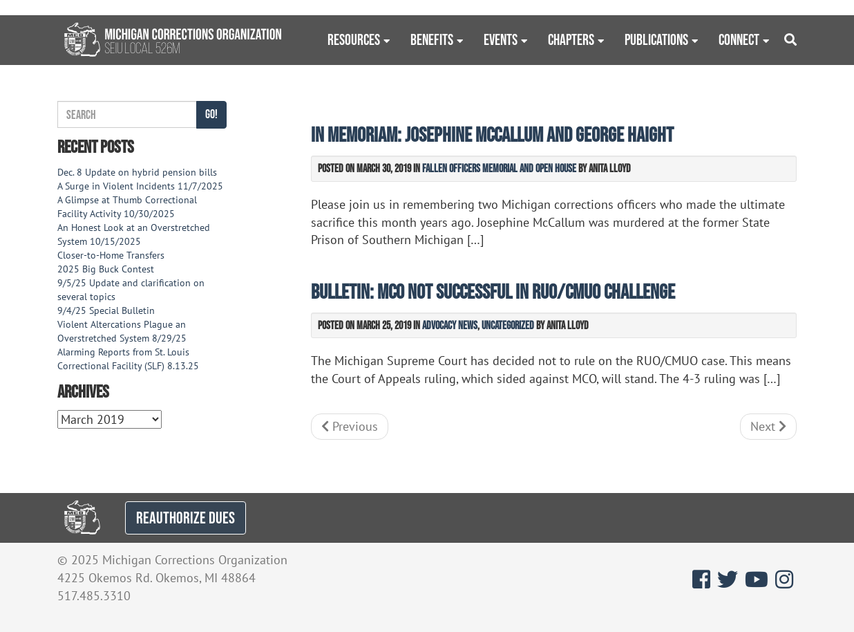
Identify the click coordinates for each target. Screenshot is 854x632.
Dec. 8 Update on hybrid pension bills (137, 172)
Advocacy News (449, 325)
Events (501, 39)
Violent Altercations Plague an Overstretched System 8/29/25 (122, 331)
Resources (354, 39)
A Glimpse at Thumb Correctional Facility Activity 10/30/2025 (127, 207)
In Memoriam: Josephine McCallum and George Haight (492, 134)
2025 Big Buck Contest (105, 269)
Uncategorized (508, 325)
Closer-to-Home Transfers (112, 255)
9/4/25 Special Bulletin (106, 310)
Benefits (431, 39)
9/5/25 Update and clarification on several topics (131, 290)
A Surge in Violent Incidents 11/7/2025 (140, 186)
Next (768, 426)
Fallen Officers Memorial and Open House (499, 168)
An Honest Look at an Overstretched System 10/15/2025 (133, 234)
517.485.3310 (94, 596)
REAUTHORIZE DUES (185, 517)
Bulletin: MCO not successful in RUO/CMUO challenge (493, 291)
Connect (739, 39)
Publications (656, 39)
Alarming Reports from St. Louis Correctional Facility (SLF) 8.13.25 (128, 359)
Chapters (571, 39)
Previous (349, 426)
